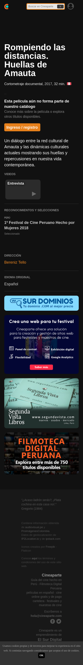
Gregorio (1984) (31, 508)
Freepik (50, 546)
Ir (60, 6)
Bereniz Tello (15, 262)
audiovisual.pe (34, 527)
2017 (48, 84)
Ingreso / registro (22, 127)
